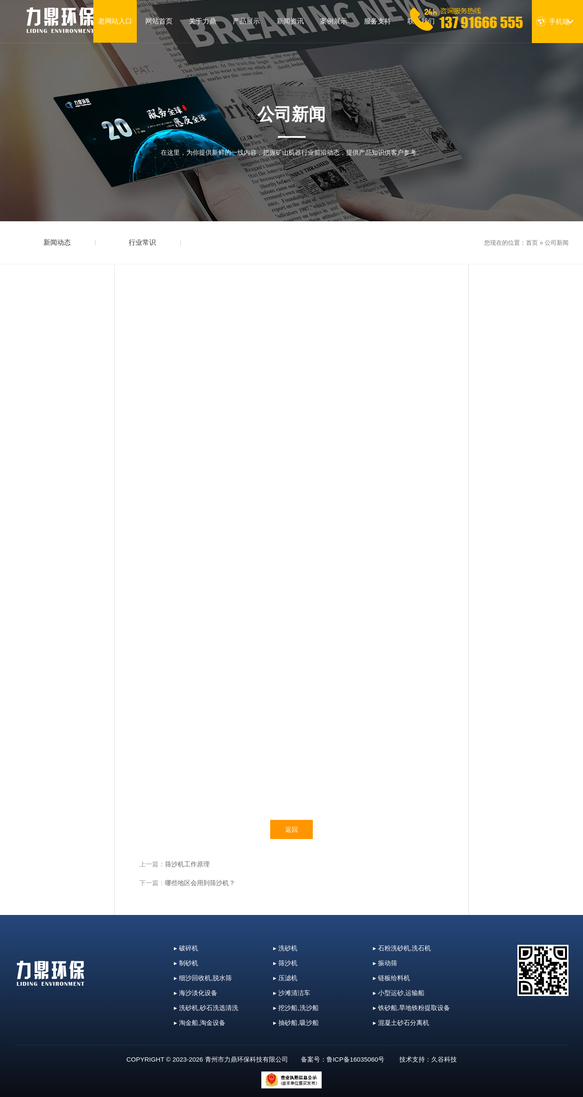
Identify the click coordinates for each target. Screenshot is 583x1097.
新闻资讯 (290, 21)
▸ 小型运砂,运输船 (398, 992)
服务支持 (377, 21)
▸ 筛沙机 (285, 963)
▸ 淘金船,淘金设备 (199, 1022)
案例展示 (333, 21)
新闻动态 (57, 242)
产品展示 (246, 21)
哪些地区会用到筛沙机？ (200, 882)
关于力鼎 (202, 21)
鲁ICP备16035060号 (355, 1059)
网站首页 (159, 21)
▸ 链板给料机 (391, 977)
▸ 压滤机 (285, 977)
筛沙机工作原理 (187, 864)
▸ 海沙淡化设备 (195, 992)
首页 (532, 242)
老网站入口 (115, 21)
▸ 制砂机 (186, 963)
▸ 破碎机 (186, 948)
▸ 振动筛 (385, 963)
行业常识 (142, 242)
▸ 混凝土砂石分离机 (401, 1022)
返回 (291, 829)
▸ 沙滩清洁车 (291, 992)
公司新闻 (557, 242)
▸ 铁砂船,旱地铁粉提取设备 (411, 1007)
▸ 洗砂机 (285, 948)
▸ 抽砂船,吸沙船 (295, 1022)
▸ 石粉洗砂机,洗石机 (402, 948)
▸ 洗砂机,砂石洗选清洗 (206, 1007)
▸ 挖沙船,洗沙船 (295, 1007)
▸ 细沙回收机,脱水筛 (203, 977)
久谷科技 (444, 1059)
